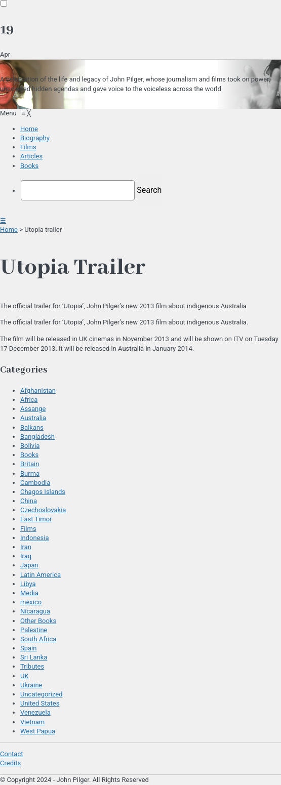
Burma (29, 473)
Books (29, 455)
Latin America (40, 575)
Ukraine (31, 685)
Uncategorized (41, 694)
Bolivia (29, 445)
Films (28, 528)
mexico (31, 602)
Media (29, 593)
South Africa (38, 639)
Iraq (25, 556)
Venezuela (35, 712)
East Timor (36, 519)
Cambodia (35, 482)
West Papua (37, 731)
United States (39, 703)
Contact (11, 754)
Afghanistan (38, 390)
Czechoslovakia (43, 510)
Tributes (32, 666)
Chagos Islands (42, 491)
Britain (29, 464)
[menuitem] (29, 129)
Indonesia (34, 538)
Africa (28, 399)
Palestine (33, 630)
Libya (28, 584)
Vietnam (32, 722)
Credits (10, 763)
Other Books (38, 621)
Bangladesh (37, 436)
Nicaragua (35, 611)
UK (24, 676)
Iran (25, 547)
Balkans (32, 427)
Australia (33, 418)
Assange (33, 408)
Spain (28, 648)
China (28, 501)
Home (9, 229)
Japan (29, 565)
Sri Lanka (33, 657)
